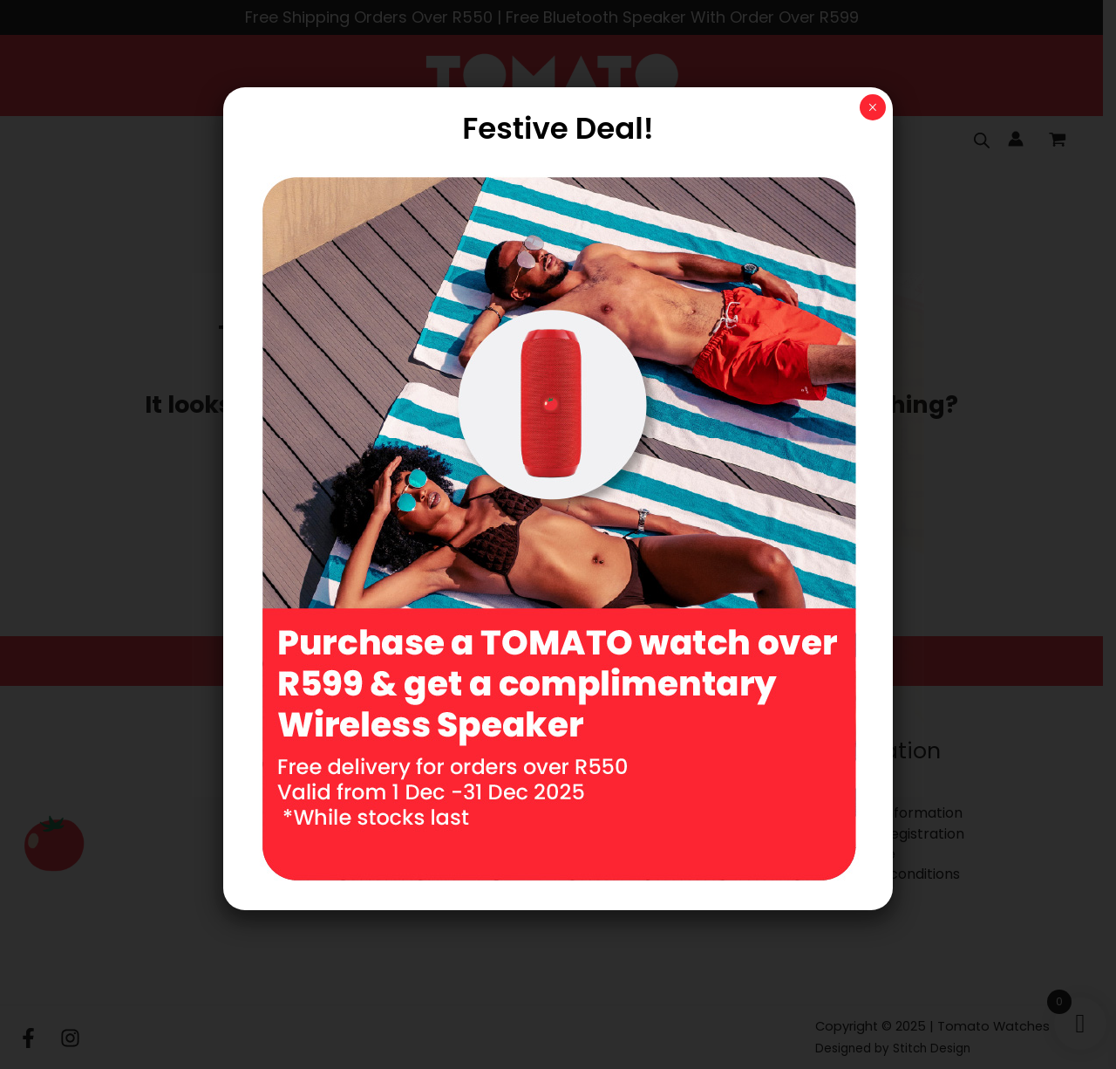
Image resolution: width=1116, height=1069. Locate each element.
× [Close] (872, 107)
